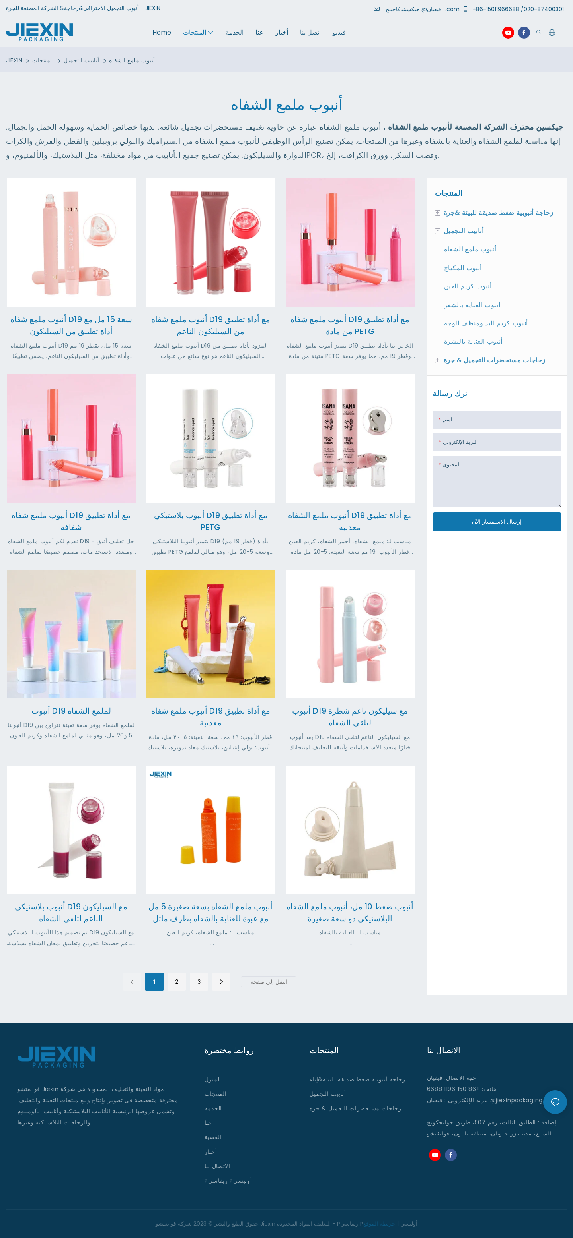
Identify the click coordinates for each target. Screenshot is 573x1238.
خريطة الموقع (379, 1224)
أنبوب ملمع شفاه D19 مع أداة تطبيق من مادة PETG (349, 325)
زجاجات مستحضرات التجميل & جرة (355, 1108)
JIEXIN (14, 60)
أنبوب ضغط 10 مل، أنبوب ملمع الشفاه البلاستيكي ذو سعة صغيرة (349, 912)
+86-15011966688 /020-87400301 (514, 9)
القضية (213, 1137)
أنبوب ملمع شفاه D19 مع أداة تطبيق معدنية (210, 716)
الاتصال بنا (217, 1166)
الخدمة (213, 1108)
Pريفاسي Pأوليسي (228, 1181)
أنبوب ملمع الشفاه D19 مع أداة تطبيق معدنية (350, 521)
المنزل (213, 1079)
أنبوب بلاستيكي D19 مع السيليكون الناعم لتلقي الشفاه (71, 912)
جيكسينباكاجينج (415, 9)
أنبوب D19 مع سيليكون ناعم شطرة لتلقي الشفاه (350, 716)
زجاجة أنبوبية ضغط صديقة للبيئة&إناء (358, 1079)
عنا (208, 1123)
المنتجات (43, 60)
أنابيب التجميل (81, 60)
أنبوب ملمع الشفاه (132, 60)
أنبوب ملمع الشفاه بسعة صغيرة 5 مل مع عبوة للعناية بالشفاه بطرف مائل (210, 912)
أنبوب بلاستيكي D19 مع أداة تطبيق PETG (210, 521)
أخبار (211, 1152)
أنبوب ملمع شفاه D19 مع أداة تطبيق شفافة (71, 521)
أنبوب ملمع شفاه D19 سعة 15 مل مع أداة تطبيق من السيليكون (71, 325)
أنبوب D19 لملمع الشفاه (71, 710)
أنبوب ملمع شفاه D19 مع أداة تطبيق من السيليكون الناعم (210, 325)
